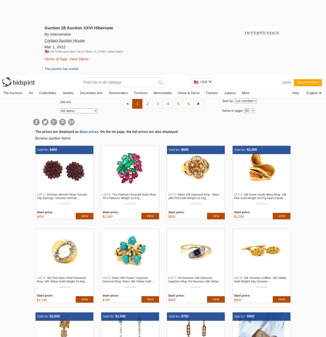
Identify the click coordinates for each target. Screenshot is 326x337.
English (314, 17)
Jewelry (68, 17)
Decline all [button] (288, 319)
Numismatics (118, 17)
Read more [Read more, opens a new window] (186, 318)
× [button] (321, 306)
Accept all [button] (238, 319)
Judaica (230, 17)
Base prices (89, 56)
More (245, 17)
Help (295, 17)
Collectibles (47, 17)
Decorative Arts (91, 17)
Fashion (212, 17)
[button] (108, 332)
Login (286, 6)
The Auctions (12, 17)
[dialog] (163, 319)
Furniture (140, 17)
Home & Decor (189, 17)
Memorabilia (163, 17)
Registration (308, 6)
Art (31, 17)
